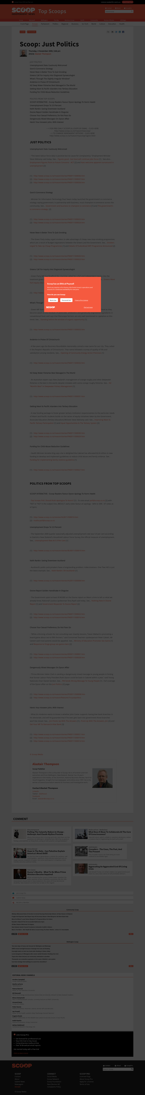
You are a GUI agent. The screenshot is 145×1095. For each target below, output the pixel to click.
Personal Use (66, 300)
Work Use (53, 300)
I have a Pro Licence (81, 300)
